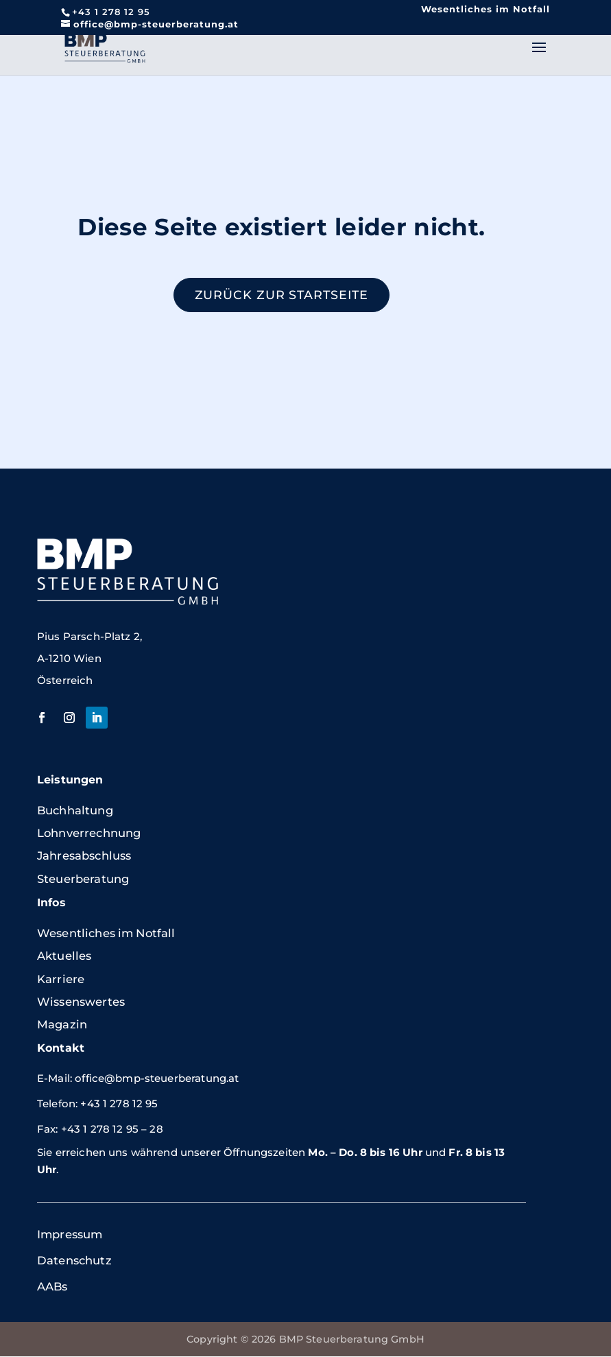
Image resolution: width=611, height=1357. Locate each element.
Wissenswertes (81, 1002)
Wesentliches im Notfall (485, 8)
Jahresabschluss (84, 856)
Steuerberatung (83, 879)
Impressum (69, 1235)
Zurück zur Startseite (281, 295)
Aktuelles (64, 956)
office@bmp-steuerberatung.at (157, 1078)
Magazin (62, 1025)
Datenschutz (74, 1261)
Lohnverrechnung (89, 833)
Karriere (60, 979)
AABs (52, 1287)
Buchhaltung (75, 810)
